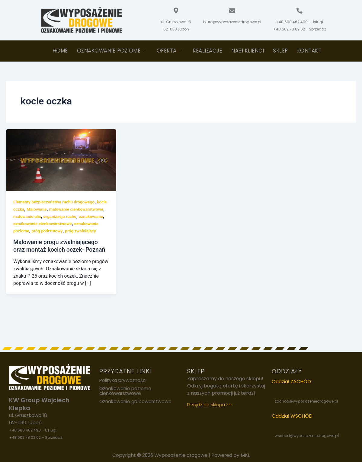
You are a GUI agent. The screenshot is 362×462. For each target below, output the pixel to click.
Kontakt (309, 50)
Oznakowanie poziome (111, 50)
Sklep (280, 50)
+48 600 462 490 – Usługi (32, 430)
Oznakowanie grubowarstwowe (136, 402)
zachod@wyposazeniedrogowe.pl (306, 401)
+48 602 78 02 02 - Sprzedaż (299, 29)
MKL (246, 455)
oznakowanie (39, 223)
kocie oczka (24, 209)
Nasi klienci (247, 50)
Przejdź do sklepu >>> (209, 404)
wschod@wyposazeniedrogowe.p (306, 435)
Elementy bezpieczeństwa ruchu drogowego (55, 201)
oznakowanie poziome (71, 230)
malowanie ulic (64, 216)
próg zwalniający (53, 238)
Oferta (169, 50)
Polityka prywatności (124, 380)
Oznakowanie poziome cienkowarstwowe (126, 391)
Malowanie (48, 209)
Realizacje (207, 50)
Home (60, 50)
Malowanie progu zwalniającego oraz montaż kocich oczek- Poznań (60, 253)
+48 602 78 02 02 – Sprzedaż (35, 437)
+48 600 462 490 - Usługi (299, 21)
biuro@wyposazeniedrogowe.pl (232, 21)
